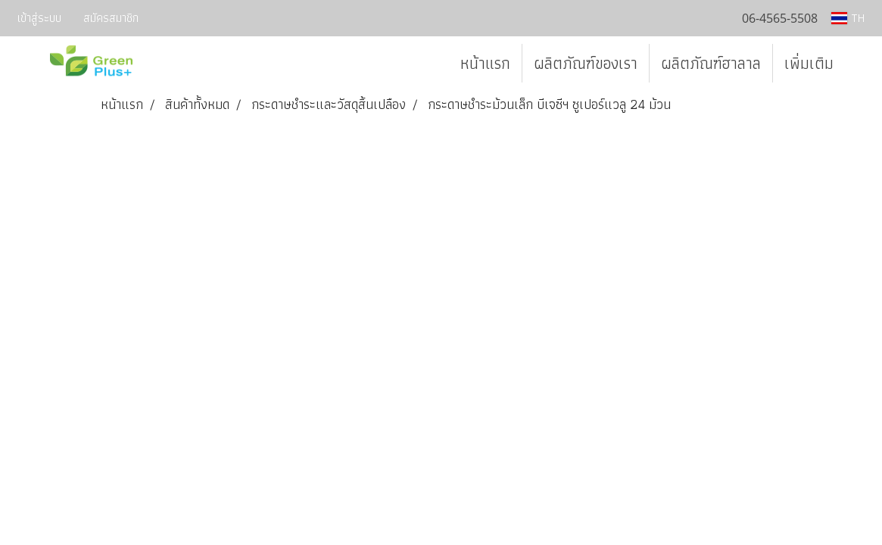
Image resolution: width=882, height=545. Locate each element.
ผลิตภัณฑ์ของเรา (585, 63)
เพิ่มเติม (809, 63)
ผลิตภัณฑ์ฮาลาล (711, 63)
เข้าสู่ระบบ (39, 17)
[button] (858, 64)
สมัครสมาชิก (111, 17)
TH (848, 17)
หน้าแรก (485, 63)
